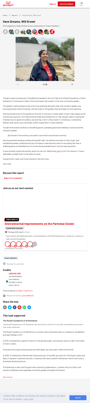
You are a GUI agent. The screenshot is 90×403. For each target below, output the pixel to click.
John (59, 151)
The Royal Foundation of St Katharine (20, 338)
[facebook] (15, 325)
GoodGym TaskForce (24, 308)
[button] (81, 3)
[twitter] (10, 325)
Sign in (52, 3)
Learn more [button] (28, 399)
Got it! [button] (78, 398)
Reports (15, 15)
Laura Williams (15, 291)
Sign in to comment (13, 178)
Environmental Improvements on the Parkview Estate (39, 241)
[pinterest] (19, 325)
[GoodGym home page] (8, 3)
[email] (5, 325)
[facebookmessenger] (29, 325)
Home (5, 15)
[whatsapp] (24, 325)
